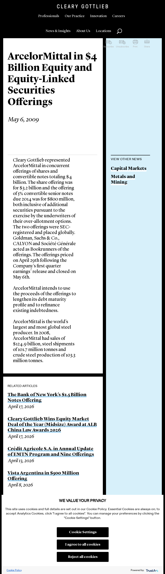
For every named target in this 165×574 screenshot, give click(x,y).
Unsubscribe (122, 46)
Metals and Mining (123, 180)
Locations (103, 31)
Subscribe (108, 46)
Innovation (98, 16)
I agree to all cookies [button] (82, 544)
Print (135, 46)
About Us (83, 31)
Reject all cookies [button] (83, 557)
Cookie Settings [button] (83, 532)
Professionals (48, 16)
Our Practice (74, 16)
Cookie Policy (14, 570)
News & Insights (58, 31)
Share (147, 46)
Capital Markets (128, 169)
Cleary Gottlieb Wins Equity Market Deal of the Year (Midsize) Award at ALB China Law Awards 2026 (52, 425)
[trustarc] (151, 570)
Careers (118, 16)
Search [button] (119, 31)
